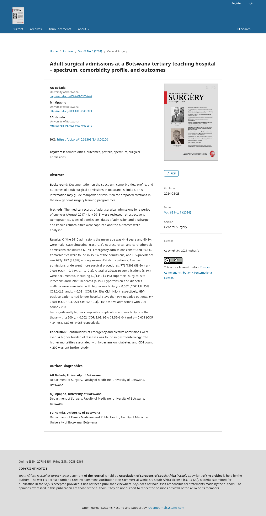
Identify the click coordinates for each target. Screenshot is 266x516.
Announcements (59, 29)
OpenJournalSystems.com (166, 508)
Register (237, 3)
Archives (36, 29)
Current (17, 29)
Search (244, 29)
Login (250, 3)
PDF (173, 173)
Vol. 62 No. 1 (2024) (90, 51)
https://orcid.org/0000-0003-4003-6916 (71, 126)
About (82, 29)
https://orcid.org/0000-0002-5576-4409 (71, 96)
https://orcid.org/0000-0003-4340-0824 (71, 111)
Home (54, 51)
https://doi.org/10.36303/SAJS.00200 (82, 139)
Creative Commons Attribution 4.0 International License (188, 272)
